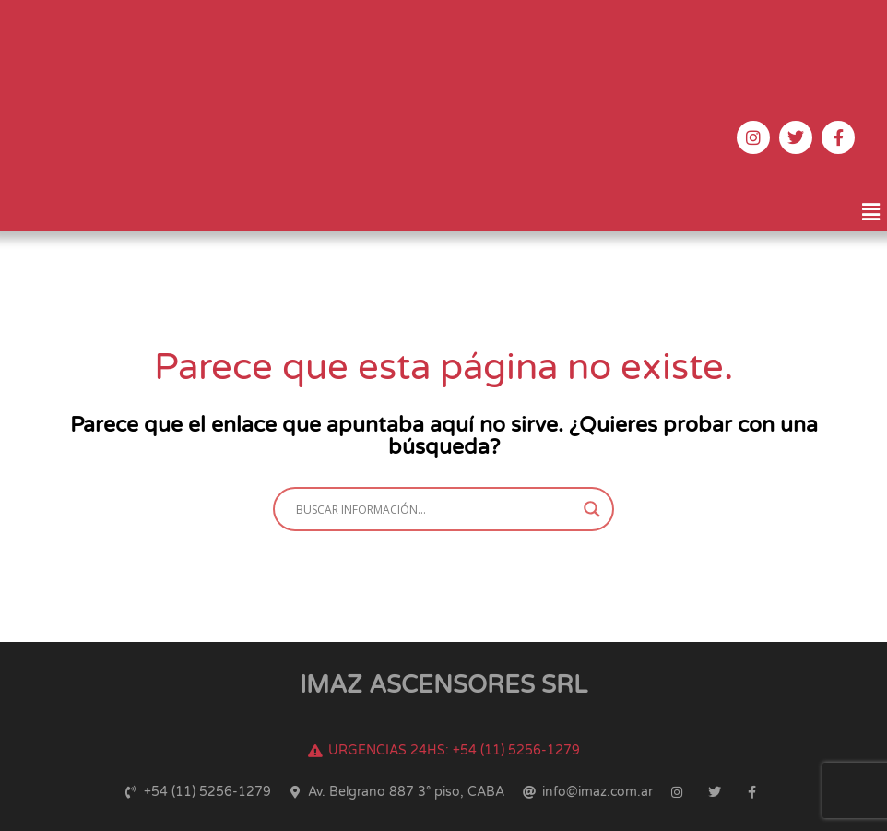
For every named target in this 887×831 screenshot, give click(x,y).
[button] (871, 213)
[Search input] (435, 509)
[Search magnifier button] (592, 509)
